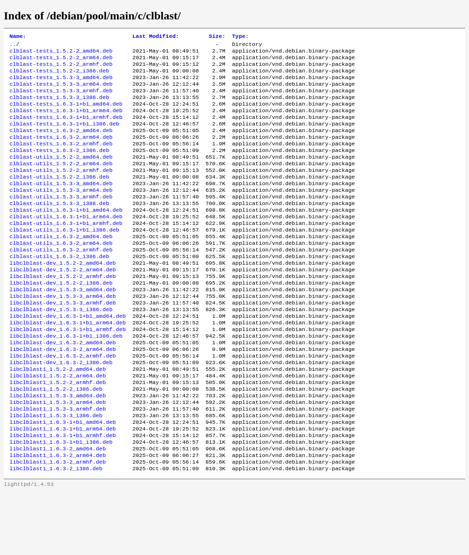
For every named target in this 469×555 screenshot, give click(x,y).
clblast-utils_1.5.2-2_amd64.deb (60, 175)
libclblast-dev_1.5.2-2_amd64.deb (62, 296)
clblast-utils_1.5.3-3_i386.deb (59, 228)
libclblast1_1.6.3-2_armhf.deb (57, 523)
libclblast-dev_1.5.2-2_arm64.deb (62, 303)
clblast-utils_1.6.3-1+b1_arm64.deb (65, 243)
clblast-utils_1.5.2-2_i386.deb (59, 197)
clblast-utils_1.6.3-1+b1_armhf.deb (65, 250)
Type (240, 37)
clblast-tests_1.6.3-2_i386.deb (59, 167)
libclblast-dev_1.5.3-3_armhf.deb (62, 341)
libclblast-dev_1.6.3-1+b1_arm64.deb (67, 364)
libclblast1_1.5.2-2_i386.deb (55, 440)
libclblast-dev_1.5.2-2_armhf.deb (62, 311)
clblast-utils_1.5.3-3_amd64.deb (60, 205)
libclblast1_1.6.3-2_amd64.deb (57, 508)
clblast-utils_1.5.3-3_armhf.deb (60, 220)
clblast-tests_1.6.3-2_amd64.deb (60, 144)
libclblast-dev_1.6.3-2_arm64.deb (62, 394)
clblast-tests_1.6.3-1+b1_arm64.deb (65, 121)
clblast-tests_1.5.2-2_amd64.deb (60, 53)
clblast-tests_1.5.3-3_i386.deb (59, 106)
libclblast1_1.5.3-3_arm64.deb (57, 455)
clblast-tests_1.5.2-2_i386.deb (59, 76)
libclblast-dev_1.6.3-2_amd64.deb (62, 387)
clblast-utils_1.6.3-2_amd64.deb (60, 265)
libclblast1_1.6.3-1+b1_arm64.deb (62, 485)
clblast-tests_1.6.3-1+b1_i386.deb (64, 137)
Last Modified (155, 37)
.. (12, 46)
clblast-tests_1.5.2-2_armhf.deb (60, 68)
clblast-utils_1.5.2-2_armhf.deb (60, 190)
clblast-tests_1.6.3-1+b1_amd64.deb (65, 114)
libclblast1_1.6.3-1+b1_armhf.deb (62, 493)
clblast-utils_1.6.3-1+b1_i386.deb (64, 258)
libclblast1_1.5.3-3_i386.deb (55, 470)
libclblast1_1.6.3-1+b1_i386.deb (60, 500)
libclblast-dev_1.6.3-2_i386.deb (60, 409)
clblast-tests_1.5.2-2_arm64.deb (60, 61)
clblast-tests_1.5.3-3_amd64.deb (60, 84)
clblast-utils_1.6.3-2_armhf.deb (60, 281)
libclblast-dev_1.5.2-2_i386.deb (60, 318)
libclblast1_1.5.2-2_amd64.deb (57, 417)
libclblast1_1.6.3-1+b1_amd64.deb (62, 478)
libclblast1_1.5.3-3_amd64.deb (57, 447)
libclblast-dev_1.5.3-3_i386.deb (60, 349)
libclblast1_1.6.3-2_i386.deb (55, 531)
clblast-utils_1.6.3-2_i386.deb (59, 288)
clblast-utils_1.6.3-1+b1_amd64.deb (65, 235)
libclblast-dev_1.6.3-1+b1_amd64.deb (67, 356)
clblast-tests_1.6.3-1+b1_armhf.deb (65, 129)
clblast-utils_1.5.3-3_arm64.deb (60, 212)
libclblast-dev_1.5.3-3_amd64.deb (62, 326)
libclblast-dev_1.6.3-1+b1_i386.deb (65, 379)
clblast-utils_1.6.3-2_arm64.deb (60, 273)
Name (17, 37)
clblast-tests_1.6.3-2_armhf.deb (60, 159)
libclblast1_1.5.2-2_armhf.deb (57, 432)
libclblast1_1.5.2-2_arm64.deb (57, 425)
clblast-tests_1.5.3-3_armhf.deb (60, 99)
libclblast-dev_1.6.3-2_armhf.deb (62, 402)
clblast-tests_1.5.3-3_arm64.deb (60, 91)
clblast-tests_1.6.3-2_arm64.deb (60, 152)
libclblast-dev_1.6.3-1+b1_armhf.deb (67, 372)
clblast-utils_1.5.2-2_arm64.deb (60, 182)
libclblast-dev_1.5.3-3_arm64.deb (62, 334)
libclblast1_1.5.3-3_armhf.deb (57, 462)
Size (217, 37)
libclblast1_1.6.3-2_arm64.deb (57, 515)
